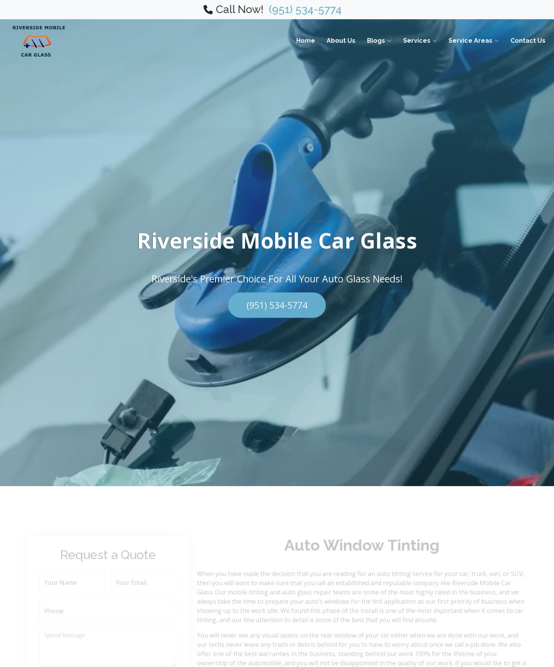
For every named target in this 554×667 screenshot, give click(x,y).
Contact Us (528, 40)
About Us (341, 40)
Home (305, 40)
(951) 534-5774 (303, 9)
